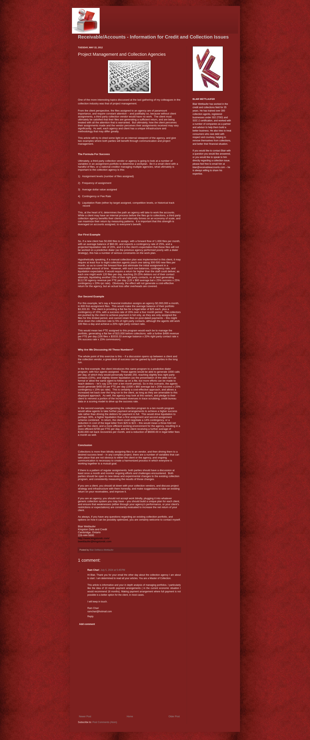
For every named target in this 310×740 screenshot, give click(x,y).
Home (130, 716)
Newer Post (85, 716)
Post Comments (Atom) (104, 722)
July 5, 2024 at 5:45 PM (112, 570)
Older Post (174, 716)
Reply (90, 616)
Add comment (87, 624)
